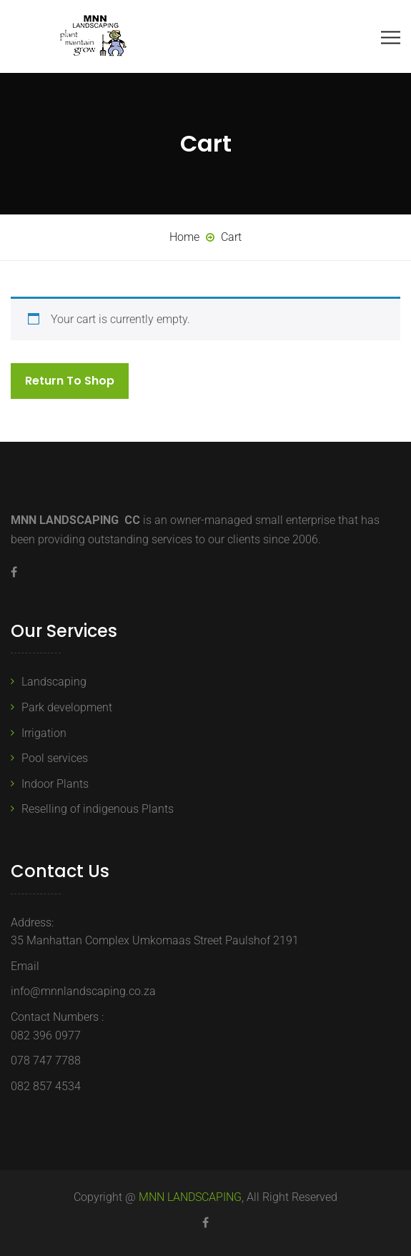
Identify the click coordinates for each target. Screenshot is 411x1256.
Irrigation (43, 733)
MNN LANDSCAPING (190, 1197)
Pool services (54, 758)
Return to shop (69, 380)
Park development (66, 707)
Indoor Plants (55, 784)
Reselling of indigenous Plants (97, 809)
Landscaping (53, 681)
